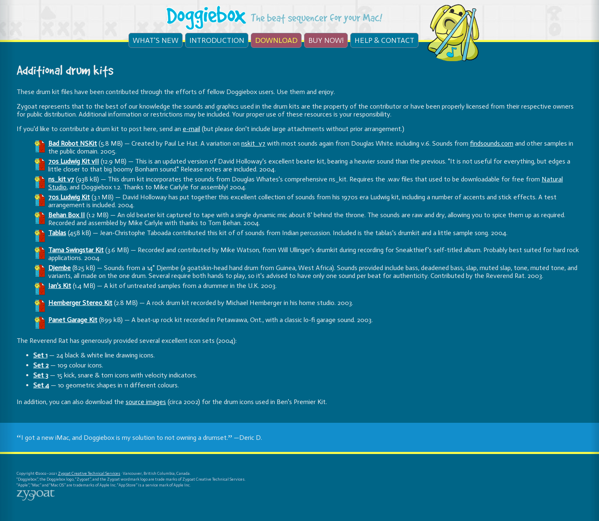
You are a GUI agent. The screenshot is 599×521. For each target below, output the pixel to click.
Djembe (59, 268)
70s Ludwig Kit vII (73, 161)
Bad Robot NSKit (72, 143)
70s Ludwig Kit (69, 197)
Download (276, 40)
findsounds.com (491, 143)
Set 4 (41, 385)
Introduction (216, 40)
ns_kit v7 (61, 179)
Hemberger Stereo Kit (80, 303)
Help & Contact (384, 40)
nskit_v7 (253, 143)
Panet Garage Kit (72, 320)
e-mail (191, 129)
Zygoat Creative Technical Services (89, 473)
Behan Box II (66, 215)
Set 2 (41, 365)
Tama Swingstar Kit (76, 250)
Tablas (57, 233)
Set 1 (40, 355)
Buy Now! (326, 40)
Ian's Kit (59, 286)
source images (146, 402)
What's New (155, 40)
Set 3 (40, 375)
